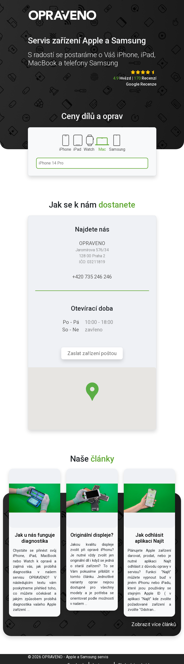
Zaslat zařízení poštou (92, 353)
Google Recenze (141, 84)
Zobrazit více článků (153, 624)
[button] (92, 391)
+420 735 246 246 (92, 277)
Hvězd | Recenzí (134, 78)
